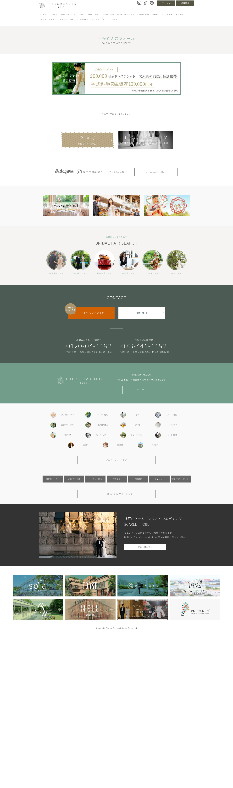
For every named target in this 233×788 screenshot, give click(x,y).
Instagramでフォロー (155, 172)
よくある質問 (82, 19)
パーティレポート (46, 19)
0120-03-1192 (89, 346)
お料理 (155, 14)
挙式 (97, 14)
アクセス (166, 3)
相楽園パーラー (52, 479)
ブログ (125, 19)
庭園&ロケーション (125, 14)
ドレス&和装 (166, 14)
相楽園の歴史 (143, 14)
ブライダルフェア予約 (91, 313)
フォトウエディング (100, 19)
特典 (90, 14)
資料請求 (185, 3)
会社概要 (138, 479)
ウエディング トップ (48, 14)
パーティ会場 (108, 14)
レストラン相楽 (74, 479)
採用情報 (117, 479)
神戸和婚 (179, 14)
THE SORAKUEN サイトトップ (116, 494)
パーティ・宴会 (95, 479)
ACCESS (141, 389)
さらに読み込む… (117, 172)
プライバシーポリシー (180, 479)
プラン (82, 14)
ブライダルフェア (68, 14)
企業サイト (159, 479)
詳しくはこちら (145, 547)
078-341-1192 (144, 346)
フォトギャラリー (65, 19)
